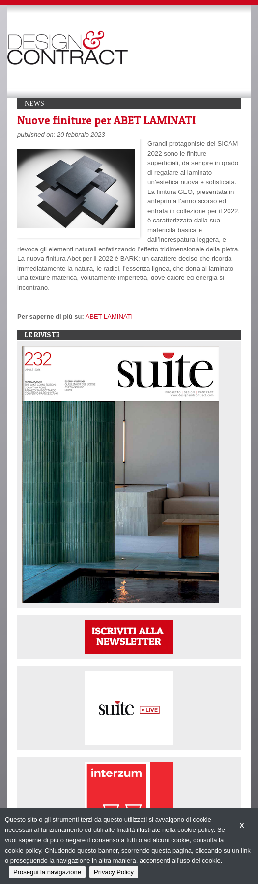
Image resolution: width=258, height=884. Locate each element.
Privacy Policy (114, 872)
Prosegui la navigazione (47, 872)
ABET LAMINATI (109, 316)
